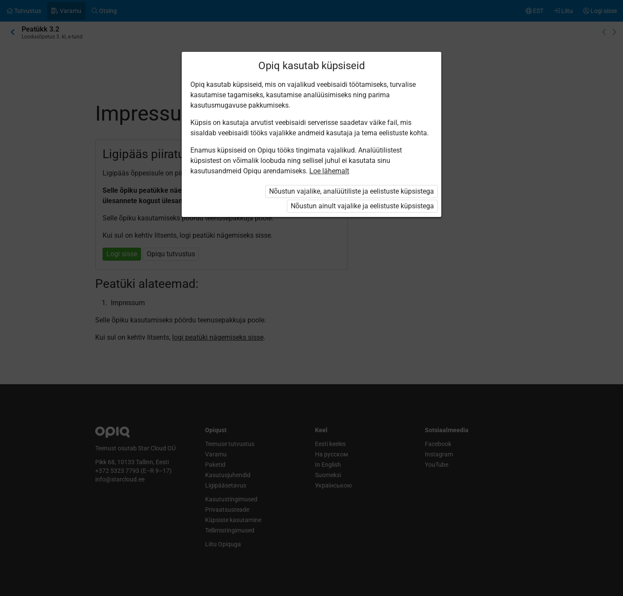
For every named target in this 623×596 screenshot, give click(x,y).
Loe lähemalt (329, 171)
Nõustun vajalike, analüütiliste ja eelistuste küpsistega (351, 191)
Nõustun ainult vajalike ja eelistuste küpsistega (362, 206)
